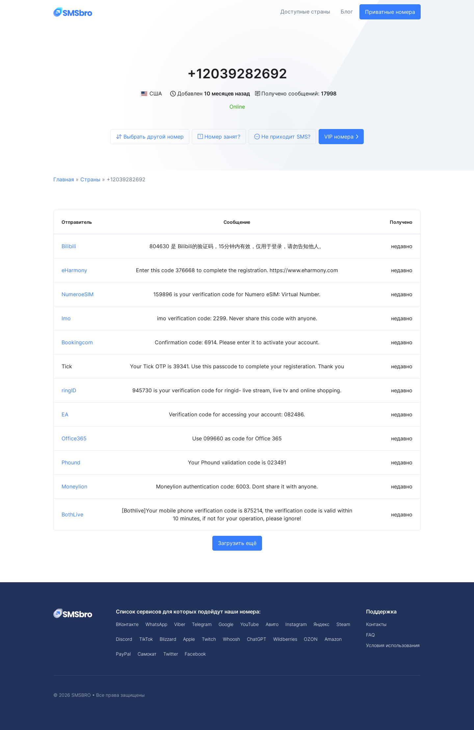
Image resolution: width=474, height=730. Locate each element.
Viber (179, 624)
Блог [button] (347, 12)
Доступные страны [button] (305, 12)
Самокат (147, 654)
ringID (69, 390)
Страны (90, 179)
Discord (124, 639)
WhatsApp (156, 624)
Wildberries (285, 639)
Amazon (333, 639)
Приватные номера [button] (390, 12)
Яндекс (321, 624)
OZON (311, 639)
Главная (63, 179)
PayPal (123, 654)
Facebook (195, 654)
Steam (343, 624)
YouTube (249, 624)
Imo (66, 318)
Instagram (296, 624)
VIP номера (341, 136)
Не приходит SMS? (282, 136)
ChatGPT (256, 639)
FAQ (370, 635)
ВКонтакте (127, 624)
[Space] (73, 613)
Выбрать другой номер (150, 136)
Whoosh (231, 639)
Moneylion (74, 486)
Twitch (209, 639)
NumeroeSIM (77, 294)
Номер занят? (219, 136)
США (151, 93)
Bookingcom (77, 342)
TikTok (146, 639)
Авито (272, 624)
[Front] (73, 12)
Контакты (376, 624)
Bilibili (69, 246)
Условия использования (393, 645)
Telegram (202, 624)
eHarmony (74, 270)
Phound (71, 462)
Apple (189, 639)
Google (226, 624)
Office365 (74, 438)
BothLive (72, 514)
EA (65, 414)
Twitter (170, 654)
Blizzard (168, 639)
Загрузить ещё (237, 543)
